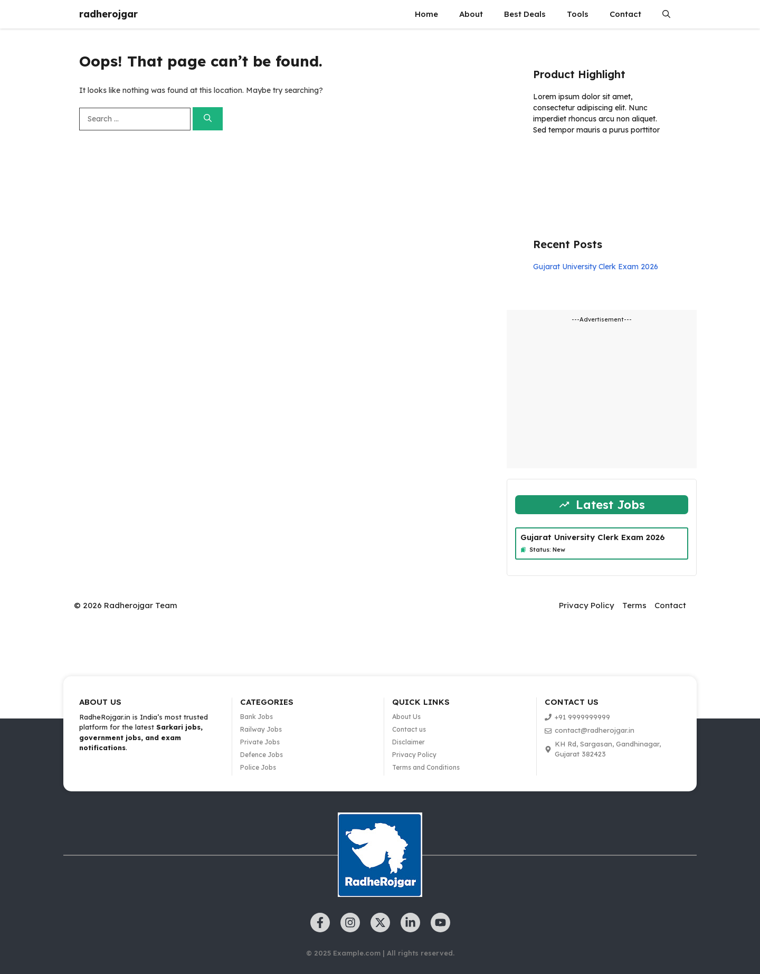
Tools (577, 14)
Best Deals (525, 14)
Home (426, 14)
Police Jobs (258, 767)
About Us (406, 717)
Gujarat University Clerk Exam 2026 (595, 266)
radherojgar (108, 14)
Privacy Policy (586, 605)
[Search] (208, 119)
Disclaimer (408, 742)
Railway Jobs (261, 729)
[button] (666, 14)
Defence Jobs (261, 755)
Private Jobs (260, 742)
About (471, 14)
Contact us (409, 729)
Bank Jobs (256, 717)
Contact (625, 14)
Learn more (566, 160)
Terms (634, 605)
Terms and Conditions (426, 767)
